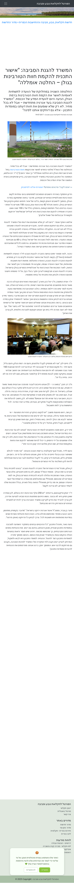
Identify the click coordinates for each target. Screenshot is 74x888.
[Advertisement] (37, 46)
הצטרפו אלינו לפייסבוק (32, 187)
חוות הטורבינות (17, 169)
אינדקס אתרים (64, 849)
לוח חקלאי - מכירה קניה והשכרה (57, 846)
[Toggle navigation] (5, 3)
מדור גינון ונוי (65, 827)
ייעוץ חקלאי (66, 808)
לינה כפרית (66, 834)
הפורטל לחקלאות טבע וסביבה (53, 3)
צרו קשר (67, 814)
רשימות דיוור (65, 852)
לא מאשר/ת (30, 870)
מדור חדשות (65, 824)
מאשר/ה (44, 870)
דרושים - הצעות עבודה (61, 843)
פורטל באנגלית (64, 811)
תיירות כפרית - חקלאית (61, 831)
